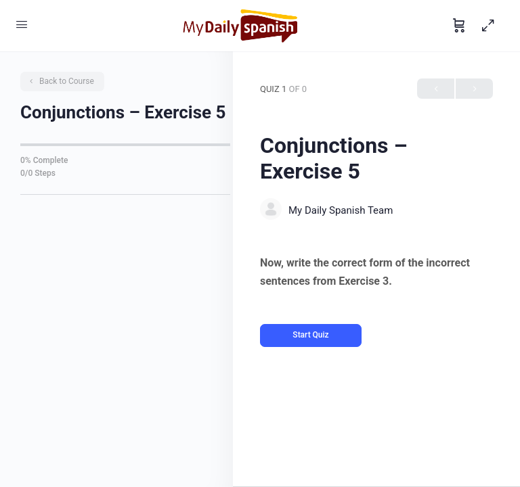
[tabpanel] (376, 272)
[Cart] (459, 25)
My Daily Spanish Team (340, 210)
